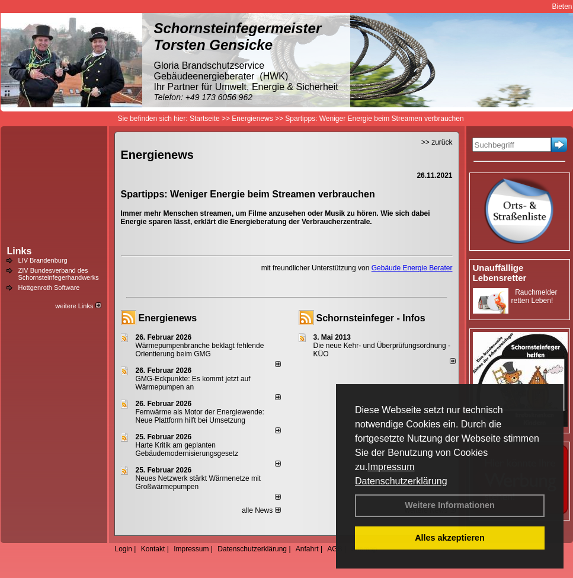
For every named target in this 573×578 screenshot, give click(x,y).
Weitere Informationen (450, 505)
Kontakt (153, 549)
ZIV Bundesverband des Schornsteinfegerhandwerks (58, 274)
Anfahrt (307, 549)
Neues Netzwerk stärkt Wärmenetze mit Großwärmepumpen (198, 482)
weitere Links (78, 305)
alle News (261, 510)
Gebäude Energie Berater (412, 268)
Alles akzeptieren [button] (450, 537)
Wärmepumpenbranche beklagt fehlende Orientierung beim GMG (200, 349)
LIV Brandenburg (43, 260)
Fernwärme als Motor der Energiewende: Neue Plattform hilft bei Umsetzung (200, 416)
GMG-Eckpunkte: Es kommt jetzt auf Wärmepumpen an (193, 383)
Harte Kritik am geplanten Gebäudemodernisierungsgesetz (187, 449)
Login (123, 549)
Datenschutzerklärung (401, 481)
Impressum (390, 467)
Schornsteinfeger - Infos (370, 318)
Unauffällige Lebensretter (500, 273)
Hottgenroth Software (49, 287)
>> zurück (437, 142)
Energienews (168, 318)
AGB (334, 549)
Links (19, 251)
